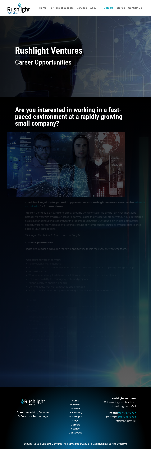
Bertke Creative (118, 444)
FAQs (75, 420)
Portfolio (75, 404)
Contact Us (135, 8)
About (93, 8)
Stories (120, 8)
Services (82, 8)
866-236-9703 (127, 416)
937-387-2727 (127, 412)
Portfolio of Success (62, 8)
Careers (108, 8)
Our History (75, 412)
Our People (75, 416)
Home (42, 8)
